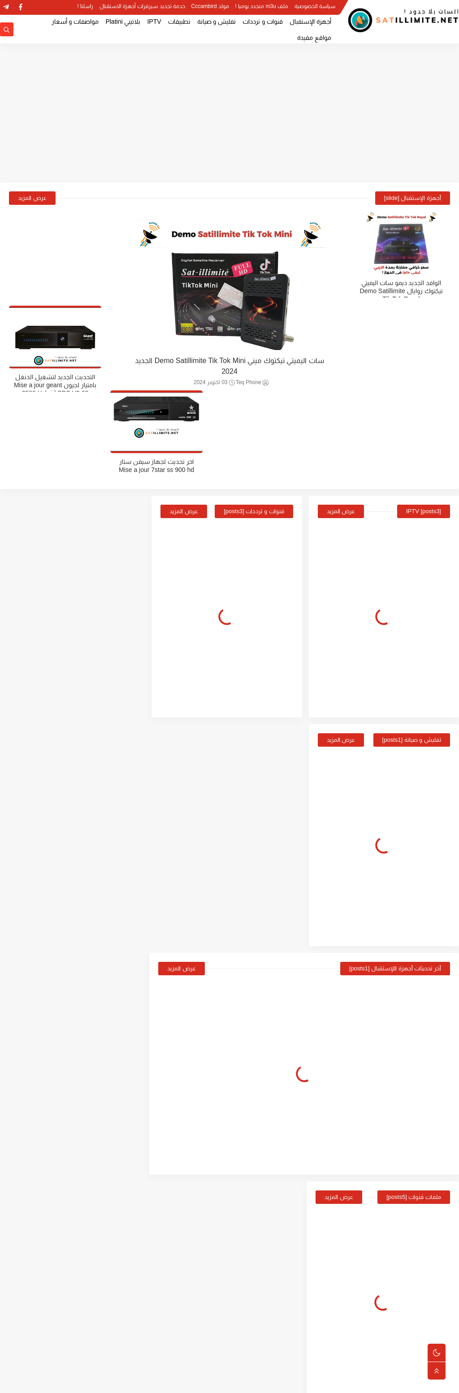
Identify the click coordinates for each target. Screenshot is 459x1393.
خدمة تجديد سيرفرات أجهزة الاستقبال (142, 7)
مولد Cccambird (210, 7)
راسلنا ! (86, 7)
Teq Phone (252, 383)
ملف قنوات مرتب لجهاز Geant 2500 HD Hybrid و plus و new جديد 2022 (52, 862)
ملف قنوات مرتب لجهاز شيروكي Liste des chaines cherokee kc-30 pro (405, 385)
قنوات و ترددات (262, 21)
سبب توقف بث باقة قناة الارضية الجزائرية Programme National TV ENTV (50, 998)
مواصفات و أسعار (75, 21)
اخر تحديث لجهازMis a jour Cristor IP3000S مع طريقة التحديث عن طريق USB (56, 907)
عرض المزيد (32, 198)
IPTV (154, 21)
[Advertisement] (229, 113)
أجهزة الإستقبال (310, 21)
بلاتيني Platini (122, 21)
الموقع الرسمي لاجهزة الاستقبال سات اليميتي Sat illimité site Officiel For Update (51, 681)
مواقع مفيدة (314, 37)
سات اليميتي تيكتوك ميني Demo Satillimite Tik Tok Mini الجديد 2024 (229, 366)
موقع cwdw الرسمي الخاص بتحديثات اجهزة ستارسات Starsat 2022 (56, 772)
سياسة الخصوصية (314, 7)
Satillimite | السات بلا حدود (361, 1381)
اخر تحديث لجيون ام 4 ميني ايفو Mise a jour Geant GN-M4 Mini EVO (50, 953)
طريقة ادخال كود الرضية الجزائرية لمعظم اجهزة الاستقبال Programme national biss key (50, 1043)
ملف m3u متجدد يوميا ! (261, 7)
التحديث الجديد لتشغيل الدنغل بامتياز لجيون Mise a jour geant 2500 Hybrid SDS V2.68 (54, 291)
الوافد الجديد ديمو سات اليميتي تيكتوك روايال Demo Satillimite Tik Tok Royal (405, 291)
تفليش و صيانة (216, 21)
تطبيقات (179, 21)
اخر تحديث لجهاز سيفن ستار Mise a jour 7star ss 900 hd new (54, 385)
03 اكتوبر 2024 (214, 383)
